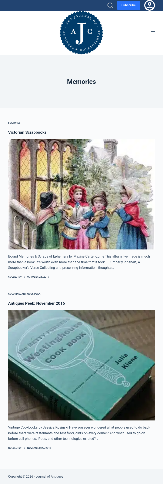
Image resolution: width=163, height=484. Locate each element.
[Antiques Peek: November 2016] (81, 365)
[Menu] (153, 33)
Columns (14, 293)
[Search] (110, 5)
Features (14, 122)
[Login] (149, 5)
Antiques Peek (30, 293)
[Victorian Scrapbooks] (81, 194)
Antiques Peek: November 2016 (38, 303)
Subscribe (129, 5)
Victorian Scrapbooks (28, 132)
